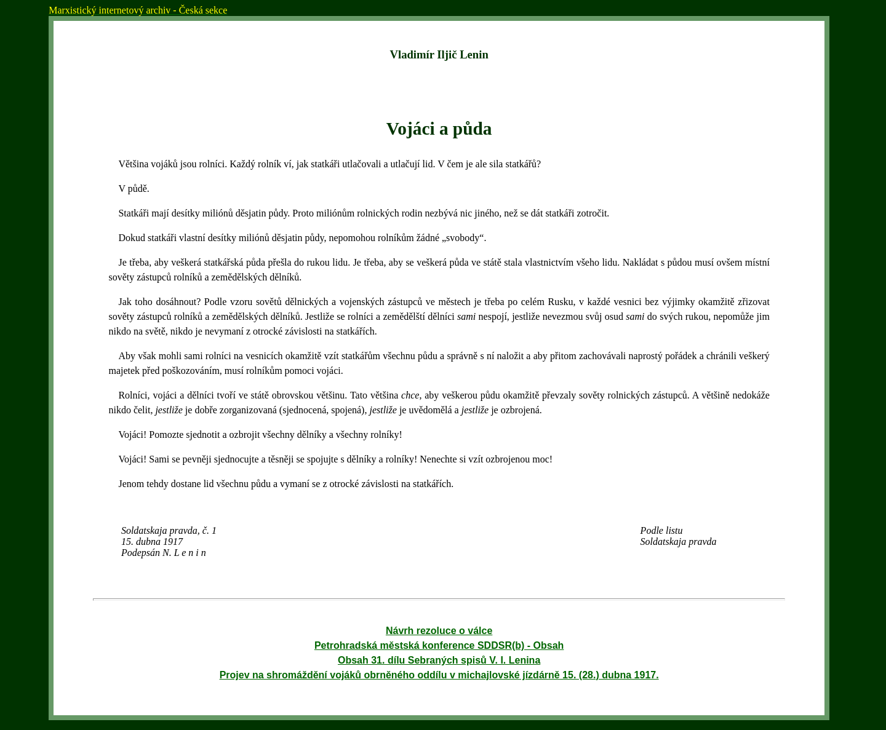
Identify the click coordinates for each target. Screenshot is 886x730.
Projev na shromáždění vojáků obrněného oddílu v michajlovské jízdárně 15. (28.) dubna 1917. (439, 675)
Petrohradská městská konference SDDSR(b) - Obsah (439, 645)
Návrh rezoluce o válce (439, 630)
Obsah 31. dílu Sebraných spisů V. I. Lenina (439, 660)
